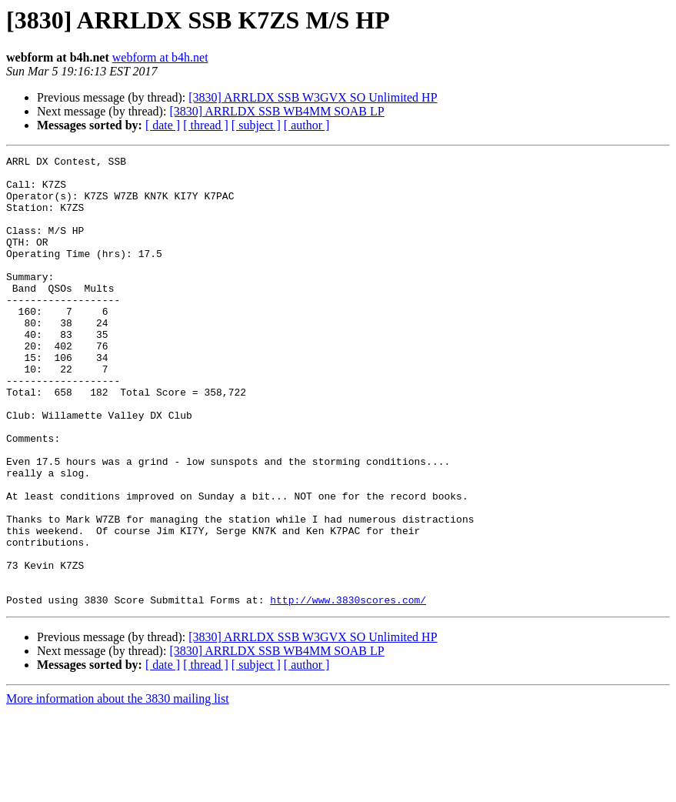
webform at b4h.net (160, 57)
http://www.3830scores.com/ (348, 690)
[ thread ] (205, 125)
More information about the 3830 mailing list (117, 788)
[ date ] (162, 125)
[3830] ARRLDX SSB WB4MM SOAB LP (276, 111)
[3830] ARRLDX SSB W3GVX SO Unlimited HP (312, 97)
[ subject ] (256, 125)
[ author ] (307, 125)
